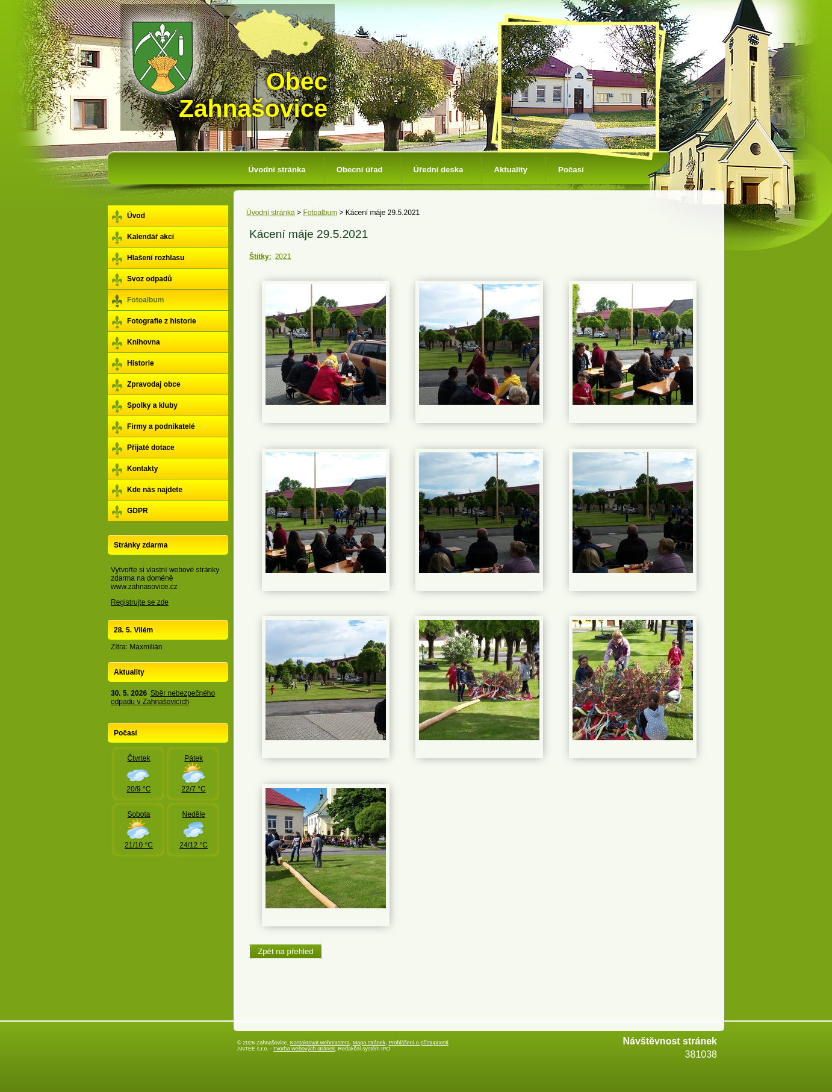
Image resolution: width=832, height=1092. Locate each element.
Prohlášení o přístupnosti (418, 1043)
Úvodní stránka (276, 169)
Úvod (136, 215)
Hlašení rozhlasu (155, 258)
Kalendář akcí (150, 236)
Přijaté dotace (151, 447)
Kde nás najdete (154, 489)
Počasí (571, 169)
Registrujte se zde (140, 602)
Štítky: (260, 256)
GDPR (137, 511)
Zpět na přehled (285, 951)
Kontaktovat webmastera (320, 1043)
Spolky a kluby (152, 405)
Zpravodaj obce (154, 384)
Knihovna (143, 342)
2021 (283, 256)
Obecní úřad (360, 169)
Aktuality (510, 169)
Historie (140, 363)
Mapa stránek (369, 1043)
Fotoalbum (320, 212)
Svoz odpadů (149, 279)
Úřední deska (439, 169)
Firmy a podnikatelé (161, 426)
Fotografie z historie (161, 321)
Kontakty (142, 468)
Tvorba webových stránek (304, 1049)
